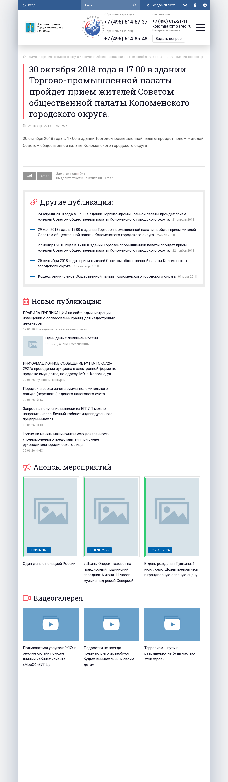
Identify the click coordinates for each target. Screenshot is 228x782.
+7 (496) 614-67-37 (125, 22)
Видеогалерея (53, 527)
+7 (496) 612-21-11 (170, 21)
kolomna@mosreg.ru (171, 26)
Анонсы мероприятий (67, 396)
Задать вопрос (169, 38)
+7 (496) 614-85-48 (125, 39)
